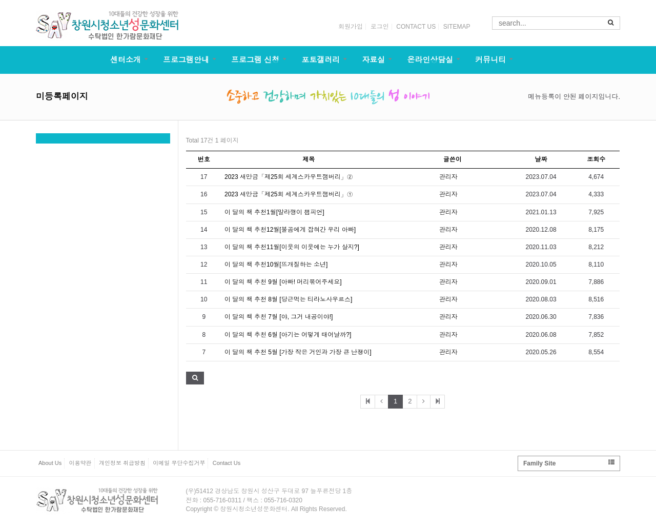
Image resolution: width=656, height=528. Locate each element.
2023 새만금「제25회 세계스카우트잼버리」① (288, 194)
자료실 (373, 59)
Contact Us (226, 463)
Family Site (568, 463)
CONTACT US (416, 26)
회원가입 (350, 26)
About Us (49, 463)
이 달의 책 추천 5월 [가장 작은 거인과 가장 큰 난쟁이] (298, 352)
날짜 (541, 159)
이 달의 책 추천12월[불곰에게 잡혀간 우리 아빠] (290, 229)
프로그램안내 (186, 59)
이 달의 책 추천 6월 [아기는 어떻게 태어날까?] (287, 334)
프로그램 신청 (255, 59)
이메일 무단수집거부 (179, 463)
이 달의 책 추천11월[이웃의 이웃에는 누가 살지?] (291, 247)
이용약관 (80, 463)
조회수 (596, 159)
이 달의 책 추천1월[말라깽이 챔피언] (274, 212)
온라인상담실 (430, 59)
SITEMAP (456, 26)
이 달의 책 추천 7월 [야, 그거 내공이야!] (278, 316)
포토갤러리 (320, 59)
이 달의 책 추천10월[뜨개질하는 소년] (275, 264)
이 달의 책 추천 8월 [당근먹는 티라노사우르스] (288, 299)
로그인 (380, 26)
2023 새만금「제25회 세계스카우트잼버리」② (288, 176)
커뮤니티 (490, 59)
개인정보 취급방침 (122, 463)
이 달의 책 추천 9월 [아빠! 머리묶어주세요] (283, 282)
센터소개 (125, 59)
